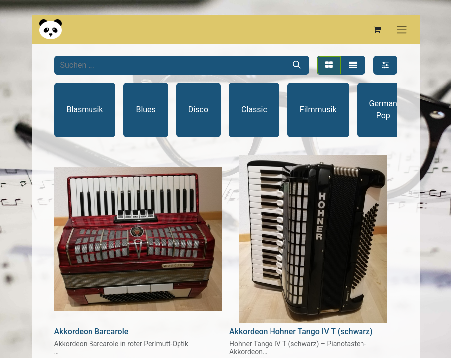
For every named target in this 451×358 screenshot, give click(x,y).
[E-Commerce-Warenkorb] (377, 29)
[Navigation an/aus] (401, 29)
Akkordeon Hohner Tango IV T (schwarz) (301, 331)
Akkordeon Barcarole (91, 331)
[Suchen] (296, 65)
